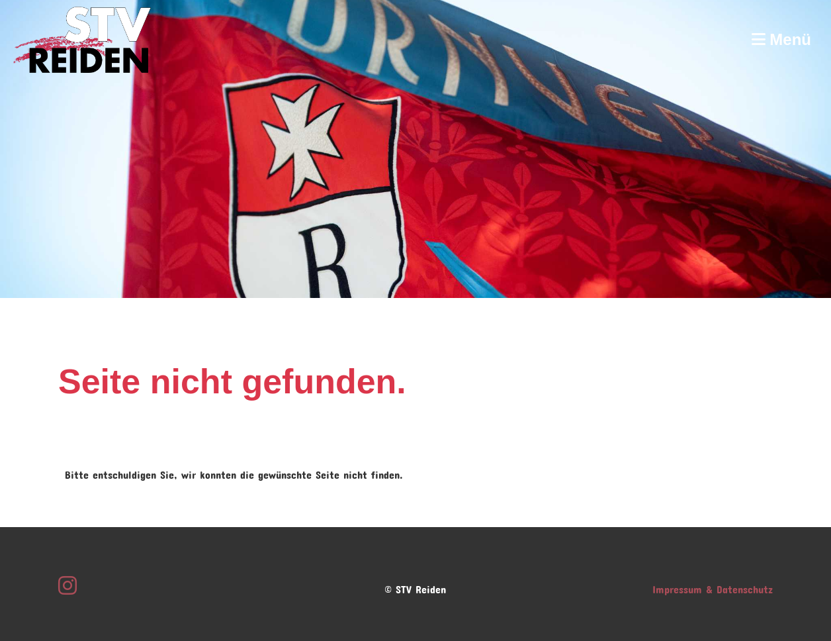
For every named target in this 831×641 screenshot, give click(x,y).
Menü (781, 39)
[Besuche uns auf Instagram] (67, 581)
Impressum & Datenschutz (712, 587)
